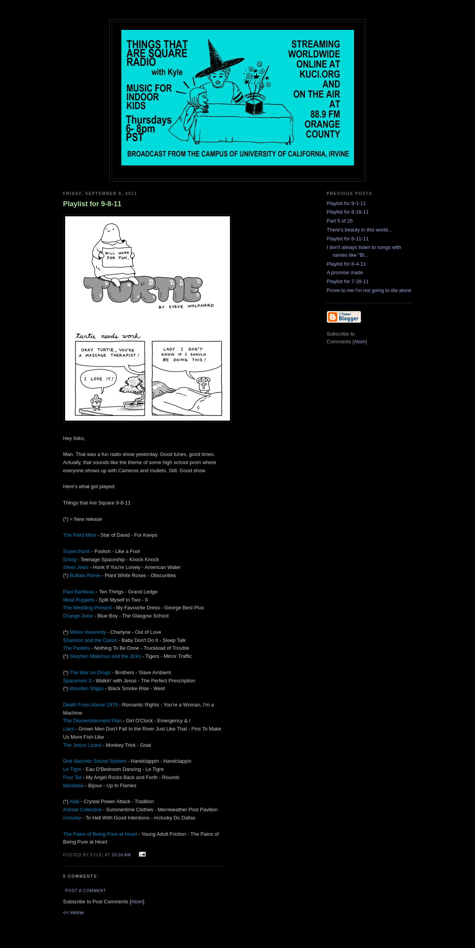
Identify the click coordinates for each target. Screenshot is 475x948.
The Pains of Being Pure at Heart (100, 834)
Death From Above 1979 (90, 705)
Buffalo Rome (85, 575)
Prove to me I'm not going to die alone (369, 290)
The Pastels (76, 648)
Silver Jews (76, 567)
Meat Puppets (78, 600)
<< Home (73, 912)
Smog (69, 559)
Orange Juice (78, 616)
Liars (68, 729)
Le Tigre (72, 769)
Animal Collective (82, 809)
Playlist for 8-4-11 (346, 264)
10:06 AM (122, 855)
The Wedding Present (87, 608)
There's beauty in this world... (359, 230)
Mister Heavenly (88, 632)
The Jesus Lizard (82, 745)
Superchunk (76, 551)
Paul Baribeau (79, 592)
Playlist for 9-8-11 (92, 204)
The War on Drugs (90, 672)
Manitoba (73, 785)
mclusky (72, 818)
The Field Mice (79, 535)
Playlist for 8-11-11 (348, 239)
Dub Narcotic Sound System (94, 761)
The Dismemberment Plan (92, 721)
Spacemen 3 (77, 681)
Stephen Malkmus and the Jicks (105, 656)
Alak (74, 801)
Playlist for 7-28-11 (348, 281)
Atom (137, 902)
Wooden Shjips (87, 688)
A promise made (345, 272)
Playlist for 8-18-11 (348, 212)
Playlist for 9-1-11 (346, 203)
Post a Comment (86, 891)
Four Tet (72, 777)
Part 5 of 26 (340, 221)
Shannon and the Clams (90, 640)
